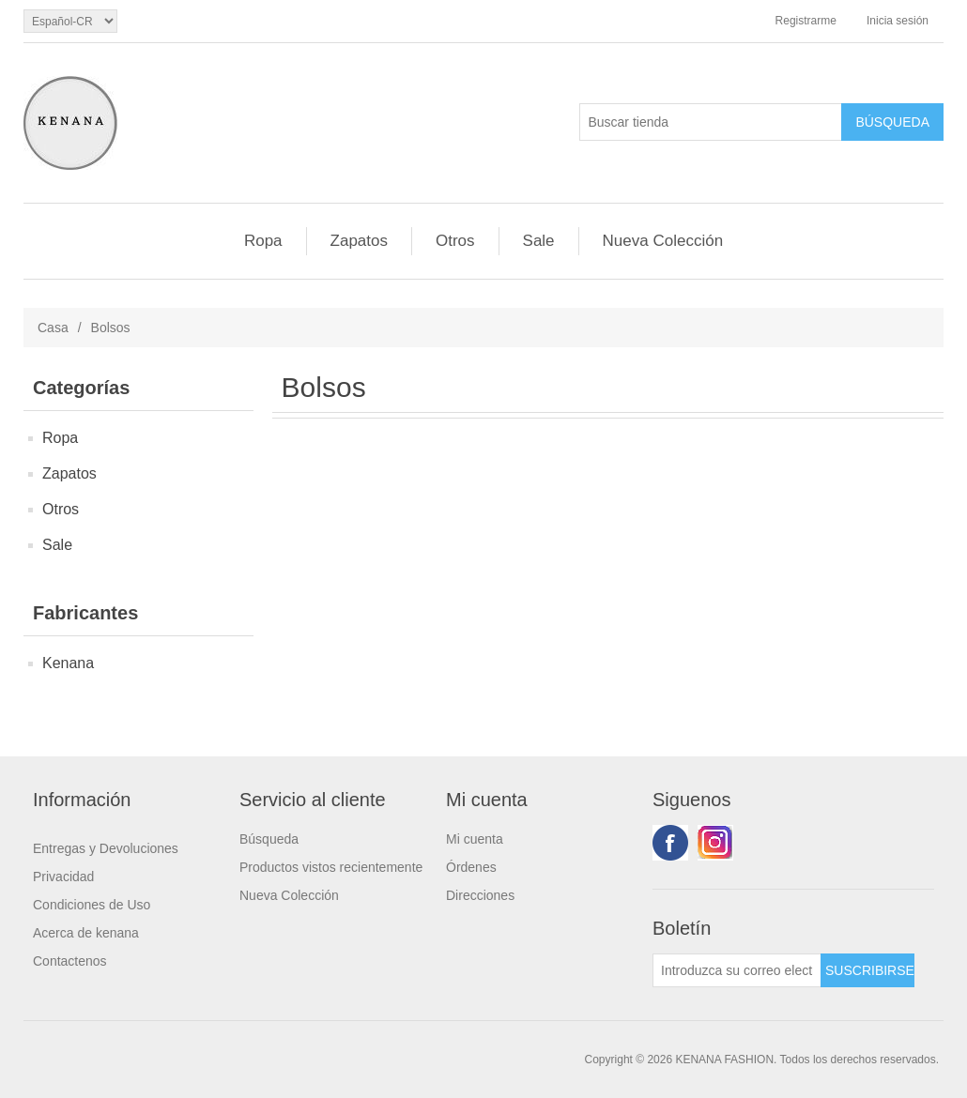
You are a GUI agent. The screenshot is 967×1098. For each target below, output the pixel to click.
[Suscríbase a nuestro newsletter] (736, 970)
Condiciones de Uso (91, 904)
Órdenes (471, 867)
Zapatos (359, 241)
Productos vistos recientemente (330, 867)
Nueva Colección (663, 241)
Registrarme (806, 20)
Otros (455, 241)
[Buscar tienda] (710, 122)
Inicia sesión (898, 20)
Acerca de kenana (86, 932)
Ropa (263, 241)
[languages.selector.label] (70, 21)
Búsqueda (269, 838)
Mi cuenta (474, 838)
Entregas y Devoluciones (105, 848)
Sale (539, 241)
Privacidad (63, 876)
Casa (53, 327)
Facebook (670, 843)
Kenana (68, 663)
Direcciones (480, 895)
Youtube (715, 843)
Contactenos (70, 960)
